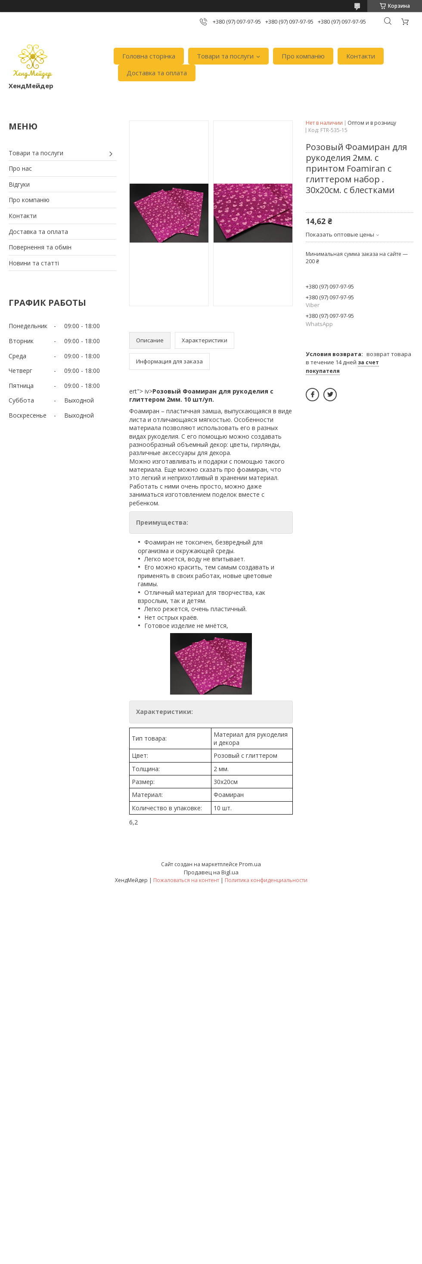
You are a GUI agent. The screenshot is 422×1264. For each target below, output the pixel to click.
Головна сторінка (148, 56)
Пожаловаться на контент (186, 880)
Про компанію (303, 56)
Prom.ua (250, 864)
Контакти (360, 56)
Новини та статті (34, 263)
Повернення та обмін (40, 247)
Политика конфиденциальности (266, 880)
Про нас (20, 168)
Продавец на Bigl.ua (211, 872)
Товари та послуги (225, 56)
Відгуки (19, 184)
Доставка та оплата (157, 72)
